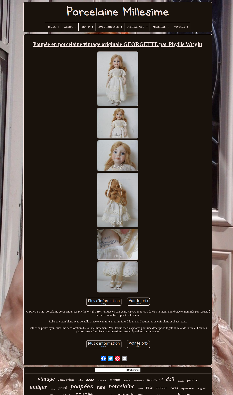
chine (53, 389)
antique (38, 386)
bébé (90, 380)
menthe (115, 380)
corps (174, 388)
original (201, 388)
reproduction (187, 388)
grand (62, 387)
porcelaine (122, 386)
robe (80, 380)
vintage (46, 379)
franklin (181, 381)
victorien (161, 388)
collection (66, 380)
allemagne (139, 380)
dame (140, 388)
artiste (127, 380)
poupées (82, 387)
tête (149, 387)
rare (101, 387)
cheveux (102, 380)
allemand (155, 379)
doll (170, 379)
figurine (192, 380)
